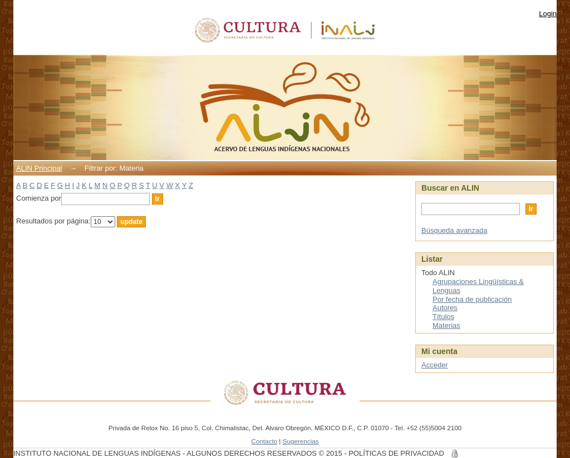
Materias (446, 325)
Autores (445, 307)
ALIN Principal (39, 168)
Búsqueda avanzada (454, 230)
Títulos (443, 316)
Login (548, 13)
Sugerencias (301, 441)
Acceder (434, 365)
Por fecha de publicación (472, 299)
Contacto (264, 441)
